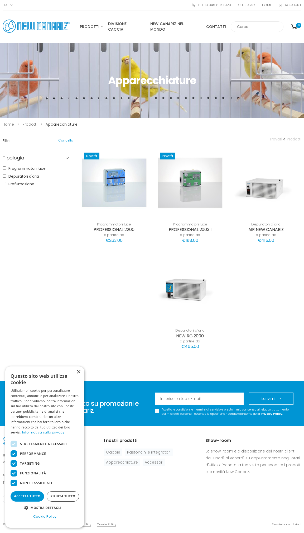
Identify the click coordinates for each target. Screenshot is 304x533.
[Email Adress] (199, 399)
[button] (295, 27)
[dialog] (44, 447)
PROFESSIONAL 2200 (114, 230)
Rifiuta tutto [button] (62, 496)
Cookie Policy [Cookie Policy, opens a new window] (44, 516)
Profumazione (21, 184)
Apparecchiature (122, 462)
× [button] (78, 372)
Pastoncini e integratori (149, 452)
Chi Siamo (246, 5)
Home (267, 5)
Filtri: (6, 140)
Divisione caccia (117, 26)
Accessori (154, 462)
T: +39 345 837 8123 (211, 4)
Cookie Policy (106, 524)
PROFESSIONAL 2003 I (190, 230)
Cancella (65, 140)
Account (290, 4)
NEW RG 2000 (190, 336)
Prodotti (89, 26)
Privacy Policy (271, 414)
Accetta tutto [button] (27, 496)
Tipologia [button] (13, 158)
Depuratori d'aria (266, 224)
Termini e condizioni (286, 524)
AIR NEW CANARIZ (266, 230)
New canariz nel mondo (167, 26)
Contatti (216, 26)
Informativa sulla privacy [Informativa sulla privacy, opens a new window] (43, 432)
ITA (5, 5)
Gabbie (113, 452)
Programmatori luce (114, 224)
